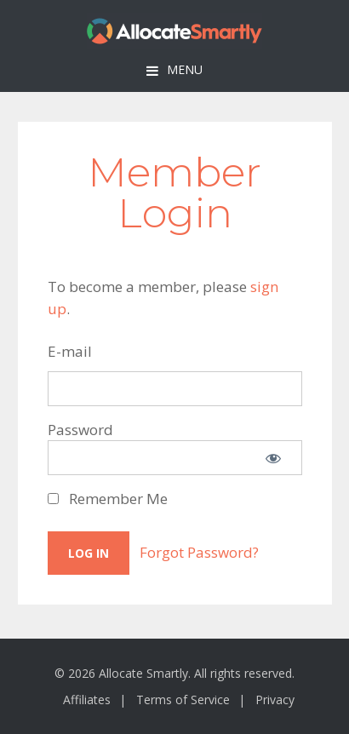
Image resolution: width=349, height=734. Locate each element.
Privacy (275, 699)
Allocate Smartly (174, 31)
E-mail (70, 351)
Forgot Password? (199, 552)
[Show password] (273, 457)
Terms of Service (183, 699)
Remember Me (108, 498)
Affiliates (87, 699)
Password (80, 429)
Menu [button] (185, 69)
